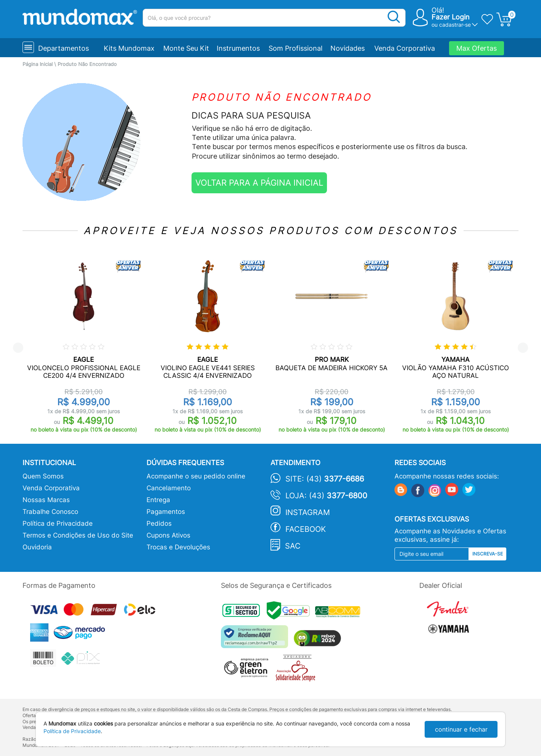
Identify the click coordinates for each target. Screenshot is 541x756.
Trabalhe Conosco (50, 511)
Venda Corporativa (404, 48)
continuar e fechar (461, 729)
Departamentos (63, 48)
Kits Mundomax (129, 48)
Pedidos (159, 523)
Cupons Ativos (168, 535)
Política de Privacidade (58, 523)
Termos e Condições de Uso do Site (78, 535)
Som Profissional (295, 48)
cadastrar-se (455, 24)
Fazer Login (451, 17)
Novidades (347, 48)
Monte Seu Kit (186, 48)
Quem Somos (43, 476)
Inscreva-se (487, 554)
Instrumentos (238, 48)
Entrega (158, 500)
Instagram (307, 512)
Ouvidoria (37, 547)
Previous (18, 348)
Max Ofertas (476, 48)
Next (523, 348)
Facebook (305, 529)
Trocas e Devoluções (178, 547)
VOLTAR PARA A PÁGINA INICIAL (259, 183)
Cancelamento (169, 488)
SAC (293, 546)
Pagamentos (166, 511)
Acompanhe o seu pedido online (196, 476)
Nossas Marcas (46, 500)
